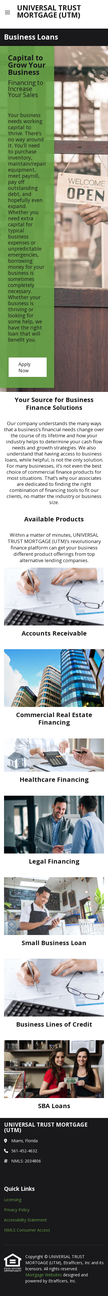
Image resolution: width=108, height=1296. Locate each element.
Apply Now (24, 367)
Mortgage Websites (44, 1275)
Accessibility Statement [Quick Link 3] (25, 1220)
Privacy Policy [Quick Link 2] (16, 1209)
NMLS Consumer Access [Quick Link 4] (27, 1230)
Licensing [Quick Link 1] (12, 1199)
